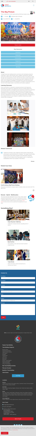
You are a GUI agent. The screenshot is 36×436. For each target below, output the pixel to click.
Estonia (8, 392)
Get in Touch (18, 418)
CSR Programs (4, 353)
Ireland (3, 393)
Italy (3, 392)
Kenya (20, 399)
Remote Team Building (6, 361)
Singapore (14, 388)
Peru (6, 383)
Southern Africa (23, 399)
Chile (12, 383)
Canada (3, 383)
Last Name (3, 280)
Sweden (6, 396)
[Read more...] (33, 190)
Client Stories (5, 372)
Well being (18, 66)
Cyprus (9, 393)
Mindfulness (18, 52)
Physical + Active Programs (7, 360)
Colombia (13, 384)
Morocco (16, 399)
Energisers (4, 354)
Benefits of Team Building (8, 370)
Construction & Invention (6, 350)
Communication (18, 58)
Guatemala (21, 383)
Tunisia (11, 399)
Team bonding (18, 64)
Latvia (3, 396)
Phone (2, 289)
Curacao (10, 384)
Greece (32, 393)
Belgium (6, 393)
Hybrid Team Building (6, 362)
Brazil (10, 383)
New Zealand (27, 388)
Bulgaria (26, 392)
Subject (2, 298)
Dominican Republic (30, 383)
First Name (3, 276)
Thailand (22, 388)
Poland (12, 393)
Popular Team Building (7, 345)
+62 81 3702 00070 (12, 1)
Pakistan (3, 399)
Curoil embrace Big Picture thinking (10, 185)
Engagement (18, 61)
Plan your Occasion (6, 368)
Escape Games (4, 355)
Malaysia (6, 388)
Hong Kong (10, 388)
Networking (4, 359)
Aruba (3, 384)
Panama (25, 383)
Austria (22, 393)
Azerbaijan (25, 393)
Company (3, 285)
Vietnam (3, 389)
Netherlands (17, 392)
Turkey (5, 392)
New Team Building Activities (9, 365)
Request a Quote (18, 45)
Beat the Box (11, 241)
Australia (30, 388)
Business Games (5, 349)
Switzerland (18, 393)
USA (8, 383)
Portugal (28, 393)
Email (2, 294)
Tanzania (28, 399)
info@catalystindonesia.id (9, 404)
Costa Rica (6, 384)
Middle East (8, 399)
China (3, 388)
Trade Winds (11, 262)
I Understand (4, 433)
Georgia (15, 393)
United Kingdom (12, 392)
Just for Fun (4, 356)
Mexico (18, 383)
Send (3, 317)
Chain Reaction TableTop (14, 221)
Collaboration (18, 55)
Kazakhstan (30, 392)
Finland (21, 392)
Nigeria (14, 399)
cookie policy (15, 429)
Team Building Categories (8, 347)
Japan (7, 389)
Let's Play (18, 375)
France (24, 392)
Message (3, 303)
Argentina (14, 383)
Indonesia (17, 388)
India (20, 388)
